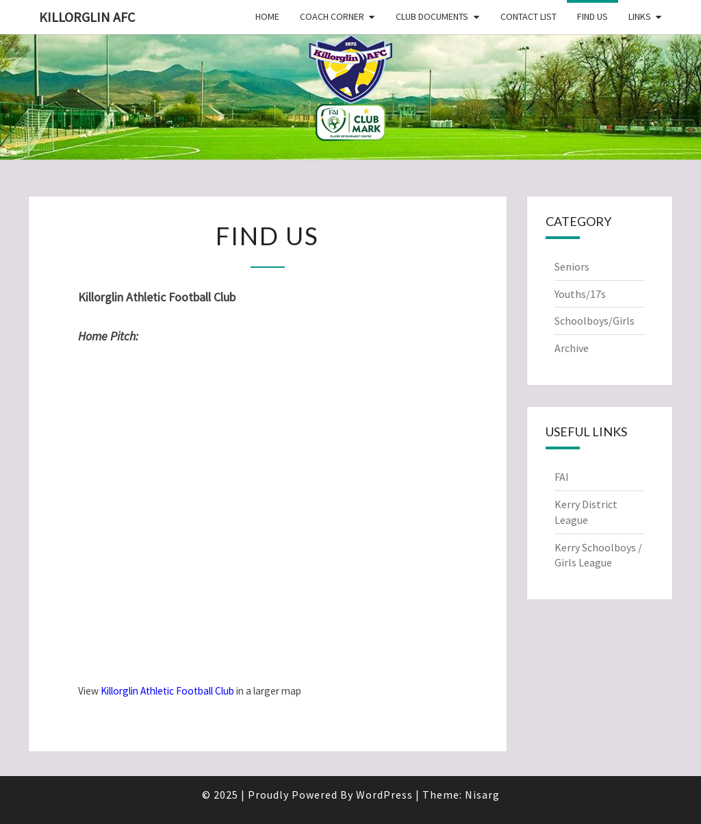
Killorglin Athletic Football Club (167, 690)
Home (267, 16)
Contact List (528, 16)
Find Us (592, 16)
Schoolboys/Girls (595, 320)
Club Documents (432, 16)
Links (639, 16)
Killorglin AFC (87, 16)
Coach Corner (332, 16)
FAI (562, 477)
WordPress (384, 794)
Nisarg (482, 794)
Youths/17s (580, 294)
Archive (572, 348)
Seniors (572, 266)
